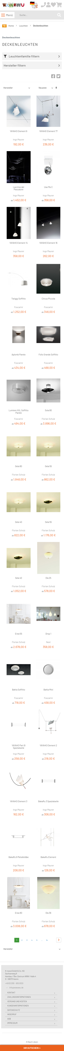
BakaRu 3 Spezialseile (48, 801)
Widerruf (11, 1014)
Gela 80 (18, 466)
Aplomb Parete (18, 354)
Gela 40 (18, 522)
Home (11, 25)
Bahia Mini (48, 689)
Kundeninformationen (18, 1005)
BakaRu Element (48, 857)
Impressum (12, 1023)
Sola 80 (48, 410)
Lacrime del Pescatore (18, 188)
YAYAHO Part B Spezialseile (18, 746)
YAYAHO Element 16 (48, 242)
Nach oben (32, 1042)
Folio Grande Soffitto (48, 354)
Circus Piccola (48, 298)
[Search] (59, 15)
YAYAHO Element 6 (18, 131)
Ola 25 (48, 578)
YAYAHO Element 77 (48, 131)
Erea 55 (18, 633)
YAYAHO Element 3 (18, 801)
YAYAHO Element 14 (19, 242)
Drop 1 (48, 633)
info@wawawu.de (16, 987)
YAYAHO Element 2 (48, 745)
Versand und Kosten (17, 1001)
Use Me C (48, 187)
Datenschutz (13, 1010)
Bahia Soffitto (18, 689)
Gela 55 (48, 466)
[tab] (33, 56)
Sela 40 (18, 578)
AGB (9, 1019)
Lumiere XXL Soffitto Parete (18, 411)
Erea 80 (18, 912)
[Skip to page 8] (42, 940)
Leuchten (23, 25)
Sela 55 (48, 522)
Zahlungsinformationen (19, 997)
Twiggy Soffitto (18, 298)
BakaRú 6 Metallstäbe (18, 857)
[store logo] (13, 5)
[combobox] (38, 15)
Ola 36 (48, 912)
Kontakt (11, 992)
